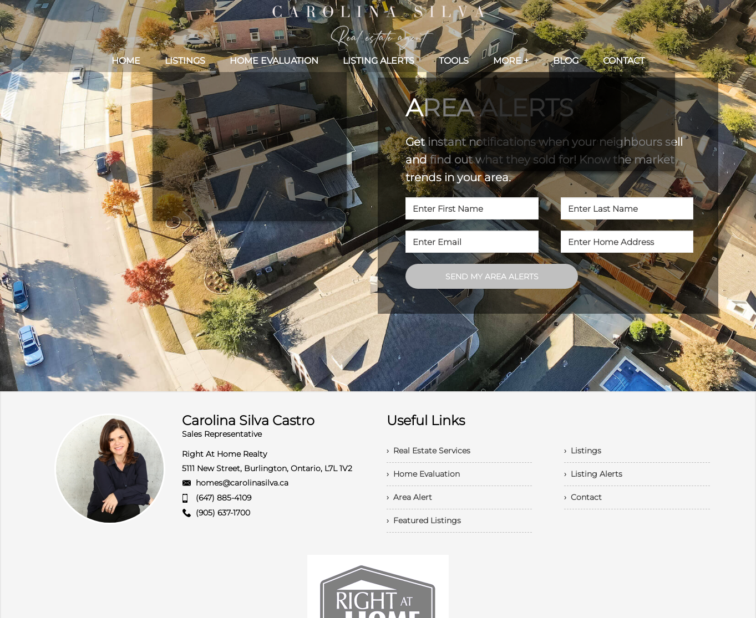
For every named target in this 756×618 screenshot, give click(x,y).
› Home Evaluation (423, 474)
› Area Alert (409, 497)
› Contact (583, 497)
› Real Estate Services (428, 451)
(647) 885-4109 (223, 498)
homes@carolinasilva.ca (242, 483)
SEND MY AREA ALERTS (492, 277)
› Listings (582, 451)
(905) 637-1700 (223, 513)
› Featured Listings (424, 520)
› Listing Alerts (593, 474)
